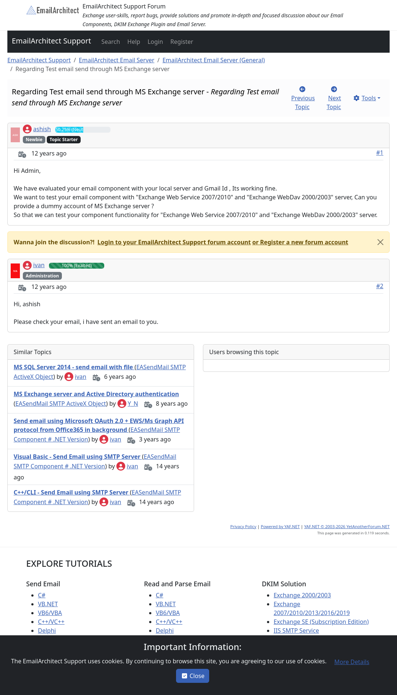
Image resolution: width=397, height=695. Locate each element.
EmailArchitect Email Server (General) (213, 60)
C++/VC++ (51, 622)
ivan (34, 265)
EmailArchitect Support (51, 41)
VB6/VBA (50, 613)
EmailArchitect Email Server (116, 60)
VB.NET (48, 604)
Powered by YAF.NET (280, 526)
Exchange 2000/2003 (302, 595)
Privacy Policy (243, 526)
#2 (380, 286)
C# (41, 595)
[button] (110, 41)
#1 (380, 153)
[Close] (380, 242)
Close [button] (193, 676)
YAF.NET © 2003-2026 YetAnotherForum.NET (347, 526)
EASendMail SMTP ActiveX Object (60, 403)
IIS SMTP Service (296, 630)
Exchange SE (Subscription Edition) (321, 622)
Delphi (47, 630)
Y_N (127, 403)
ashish (37, 129)
